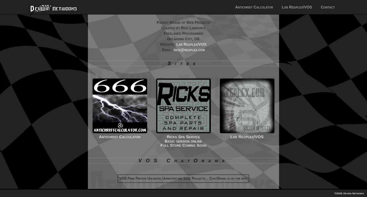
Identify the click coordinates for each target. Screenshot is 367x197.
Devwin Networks (353, 193)
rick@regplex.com (189, 50)
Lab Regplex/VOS (297, 7)
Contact (328, 7)
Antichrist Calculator (254, 7)
